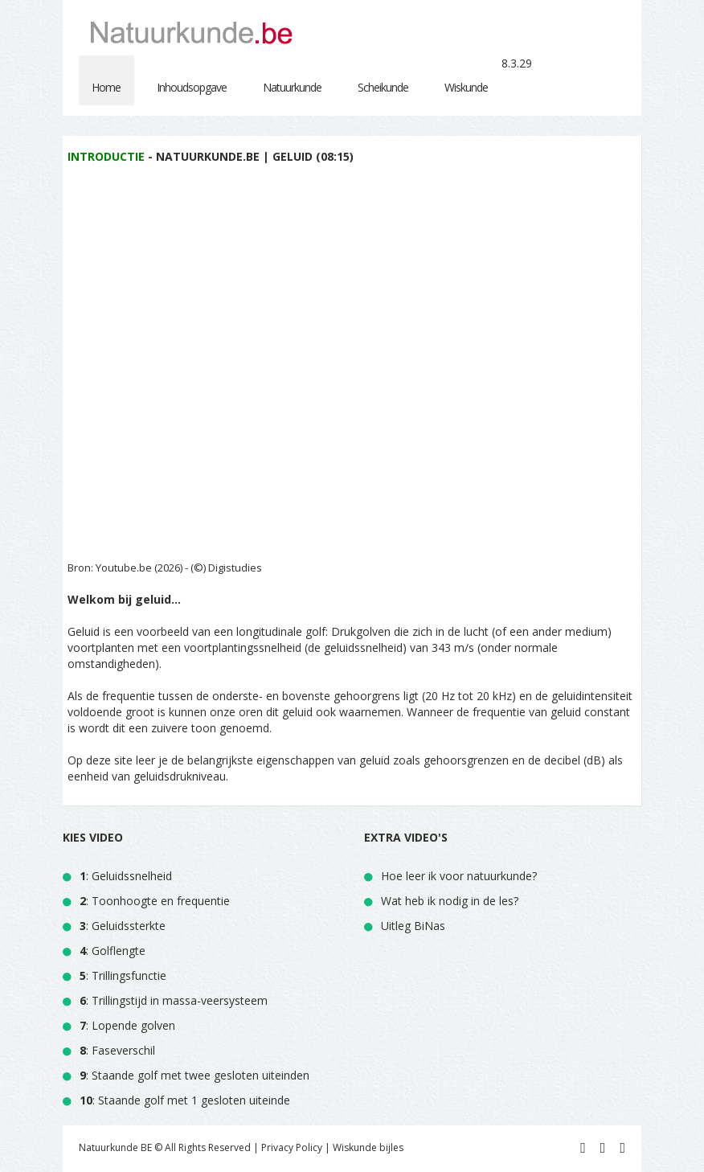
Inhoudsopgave (192, 87)
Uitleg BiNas (413, 925)
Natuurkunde (292, 87)
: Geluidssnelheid (126, 875)
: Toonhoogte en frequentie (155, 900)
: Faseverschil (117, 1050)
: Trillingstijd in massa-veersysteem (174, 1000)
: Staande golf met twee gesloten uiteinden (194, 1075)
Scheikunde (383, 87)
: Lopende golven (127, 1025)
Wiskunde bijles (368, 1147)
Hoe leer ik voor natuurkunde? (459, 875)
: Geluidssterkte (123, 925)
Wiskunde (466, 87)
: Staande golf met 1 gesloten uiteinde (185, 1100)
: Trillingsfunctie (123, 975)
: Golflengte (112, 950)
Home (106, 87)
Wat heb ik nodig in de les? (449, 900)
